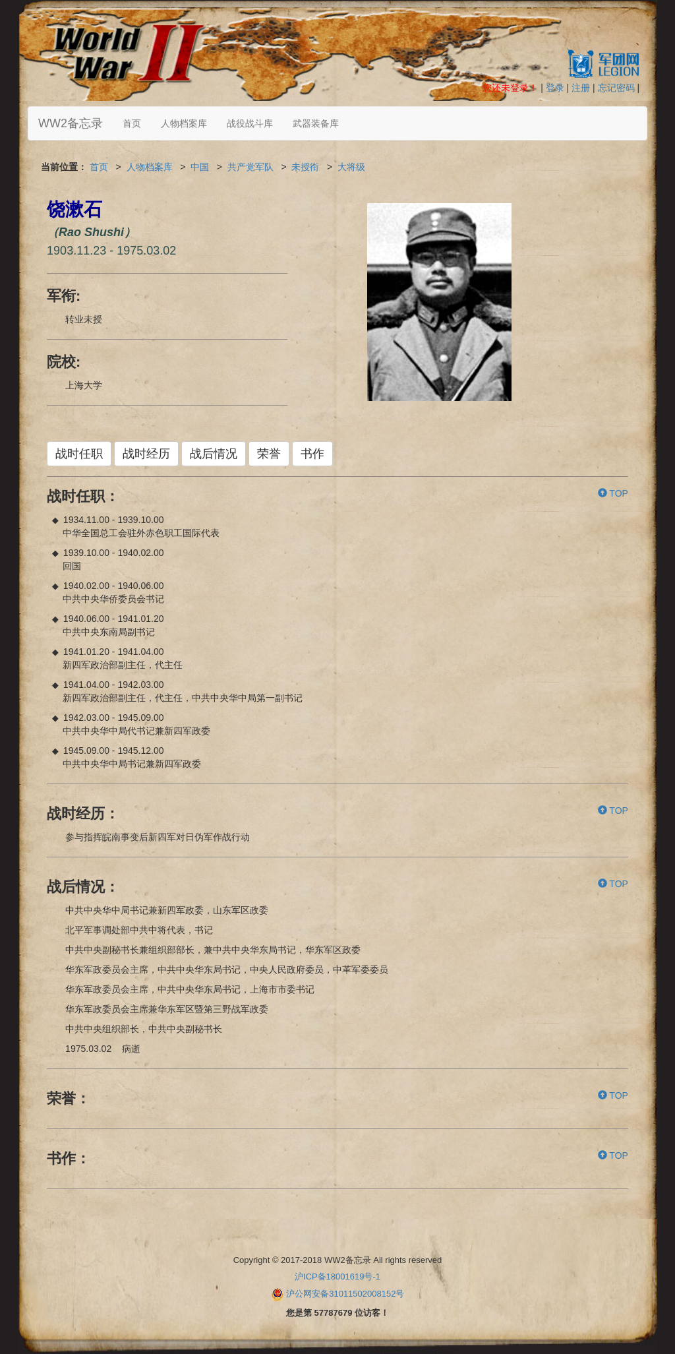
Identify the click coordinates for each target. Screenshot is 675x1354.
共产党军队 (250, 167)
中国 (200, 167)
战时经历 (146, 453)
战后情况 (213, 453)
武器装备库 (316, 123)
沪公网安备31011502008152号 (345, 1294)
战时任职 (79, 453)
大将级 (351, 167)
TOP (613, 493)
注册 (581, 87)
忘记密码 (616, 87)
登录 (555, 87)
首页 (132, 123)
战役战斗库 (250, 123)
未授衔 (305, 167)
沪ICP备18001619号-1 (337, 1276)
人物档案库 (184, 123)
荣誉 (269, 453)
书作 (312, 453)
